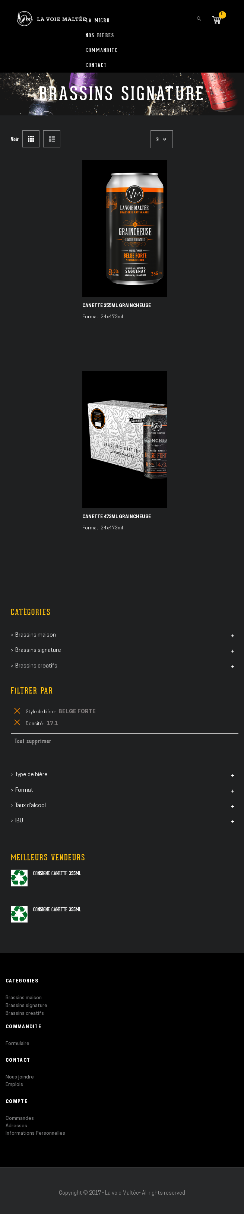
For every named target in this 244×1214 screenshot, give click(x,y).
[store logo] (51, 15)
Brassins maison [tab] (35, 635)
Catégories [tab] (31, 612)
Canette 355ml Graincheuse (116, 306)
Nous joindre (20, 1077)
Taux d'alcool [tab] (30, 806)
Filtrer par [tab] (32, 691)
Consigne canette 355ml (57, 873)
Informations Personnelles (35, 1133)
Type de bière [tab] (31, 775)
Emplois (14, 1084)
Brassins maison (24, 997)
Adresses (16, 1126)
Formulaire (17, 1043)
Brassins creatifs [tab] (36, 666)
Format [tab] (24, 790)
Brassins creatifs (25, 1013)
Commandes (20, 1118)
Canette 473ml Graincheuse (116, 517)
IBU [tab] (19, 821)
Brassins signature (26, 1005)
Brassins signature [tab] (38, 650)
